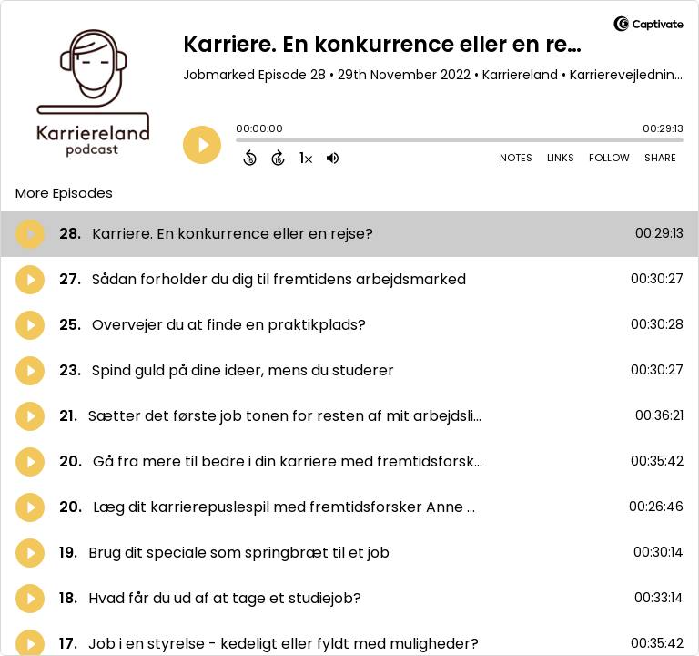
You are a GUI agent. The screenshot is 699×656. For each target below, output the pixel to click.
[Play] (202, 145)
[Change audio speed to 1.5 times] (305, 158)
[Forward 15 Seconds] (278, 158)
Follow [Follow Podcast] (609, 157)
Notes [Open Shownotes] (516, 157)
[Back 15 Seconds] (250, 158)
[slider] (240, 142)
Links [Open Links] (560, 157)
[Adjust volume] (332, 158)
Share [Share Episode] (660, 157)
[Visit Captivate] (648, 26)
